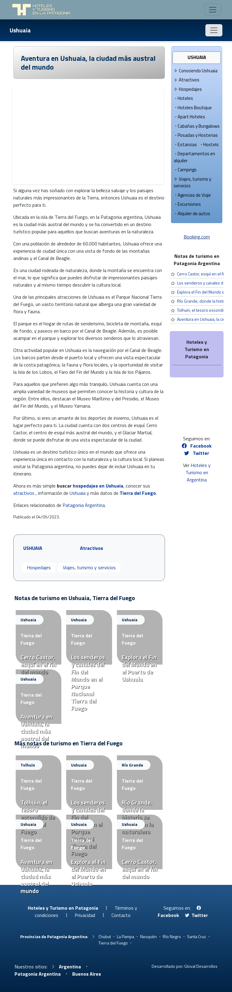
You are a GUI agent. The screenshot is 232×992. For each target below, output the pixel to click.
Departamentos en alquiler (194, 157)
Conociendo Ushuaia (196, 70)
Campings (185, 169)
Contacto (120, 915)
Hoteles (183, 98)
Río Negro (172, 936)
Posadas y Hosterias (196, 135)
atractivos (23, 493)
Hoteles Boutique (193, 107)
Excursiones (187, 204)
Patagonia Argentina (84, 505)
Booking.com (197, 236)
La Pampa (125, 936)
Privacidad (85, 915)
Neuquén (148, 936)
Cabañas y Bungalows (197, 126)
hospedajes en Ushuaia (98, 485)
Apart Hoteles (189, 116)
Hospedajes (39, 567)
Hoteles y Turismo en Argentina (198, 472)
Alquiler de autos (192, 213)
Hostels (209, 144)
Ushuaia (20, 30)
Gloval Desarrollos (201, 966)
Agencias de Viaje (192, 195)
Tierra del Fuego (138, 493)
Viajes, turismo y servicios (89, 567)
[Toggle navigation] (212, 10)
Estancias (185, 144)
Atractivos (186, 79)
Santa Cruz (196, 936)
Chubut (104, 936)
